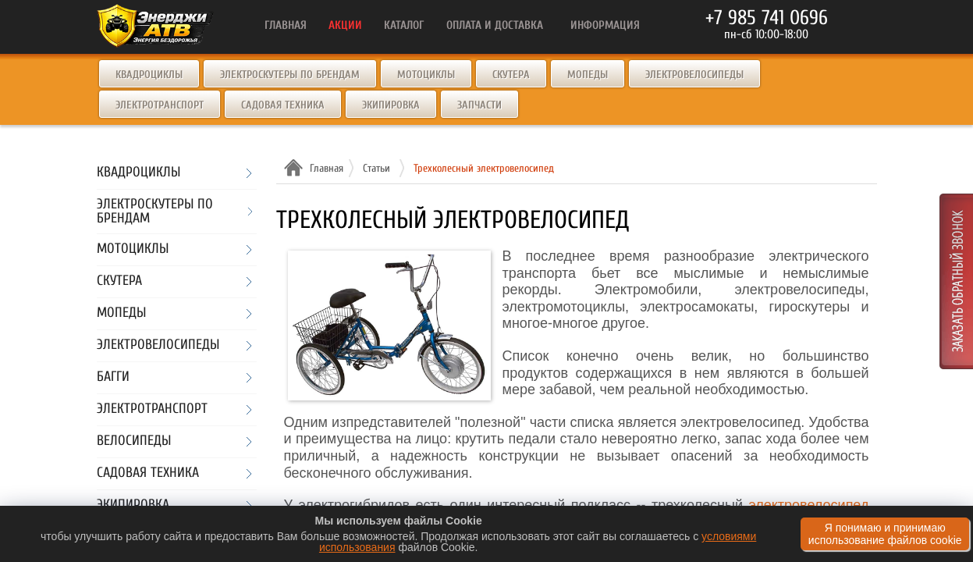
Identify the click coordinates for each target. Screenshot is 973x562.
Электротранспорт (159, 105)
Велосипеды (134, 441)
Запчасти (479, 105)
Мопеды (587, 74)
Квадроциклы (149, 74)
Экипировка (391, 105)
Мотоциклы (426, 74)
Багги (113, 377)
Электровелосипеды (694, 74)
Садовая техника (283, 105)
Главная (324, 168)
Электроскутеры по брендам (290, 74)
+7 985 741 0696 (766, 18)
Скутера (511, 74)
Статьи (376, 168)
